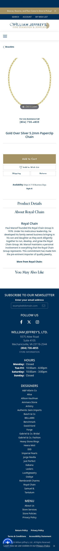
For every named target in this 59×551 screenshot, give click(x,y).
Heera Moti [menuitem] (29, 445)
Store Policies (29, 513)
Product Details (29, 204)
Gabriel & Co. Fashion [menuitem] (29, 437)
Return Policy (21, 530)
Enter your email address (29, 299)
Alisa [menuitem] (29, 394)
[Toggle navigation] (5, 36)
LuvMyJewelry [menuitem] (29, 472)
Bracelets (9, 46)
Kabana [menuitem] (30, 464)
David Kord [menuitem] (29, 425)
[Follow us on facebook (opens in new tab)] (21, 322)
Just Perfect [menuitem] (29, 461)
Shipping (16, 173)
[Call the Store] (29, 348)
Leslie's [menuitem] (29, 468)
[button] (15, 17)
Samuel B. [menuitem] (29, 488)
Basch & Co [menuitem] (29, 413)
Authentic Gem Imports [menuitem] (29, 410)
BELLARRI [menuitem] (29, 417)
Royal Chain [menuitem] (29, 484)
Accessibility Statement (40, 536)
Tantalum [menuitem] (29, 492)
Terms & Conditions (17, 536)
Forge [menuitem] (30, 429)
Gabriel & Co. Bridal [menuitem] (29, 433)
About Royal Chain (29, 212)
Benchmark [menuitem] (29, 421)
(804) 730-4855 (29, 122)
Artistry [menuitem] (29, 406)
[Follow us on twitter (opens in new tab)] (29, 322)
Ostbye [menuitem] (29, 476)
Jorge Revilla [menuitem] (29, 457)
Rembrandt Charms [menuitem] (29, 480)
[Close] (55, 11)
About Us (29, 505)
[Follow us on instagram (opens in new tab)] (37, 322)
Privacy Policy (29, 517)
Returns (43, 173)
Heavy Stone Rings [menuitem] (29, 441)
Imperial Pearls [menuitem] (29, 453)
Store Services (29, 509)
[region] (29, 84)
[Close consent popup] (54, 546)
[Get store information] (29, 352)
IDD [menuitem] (29, 449)
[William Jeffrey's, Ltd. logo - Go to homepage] (29, 25)
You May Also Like (29, 272)
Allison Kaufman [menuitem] (29, 398)
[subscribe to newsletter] (43, 305)
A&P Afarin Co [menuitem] (29, 390)
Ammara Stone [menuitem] (29, 402)
